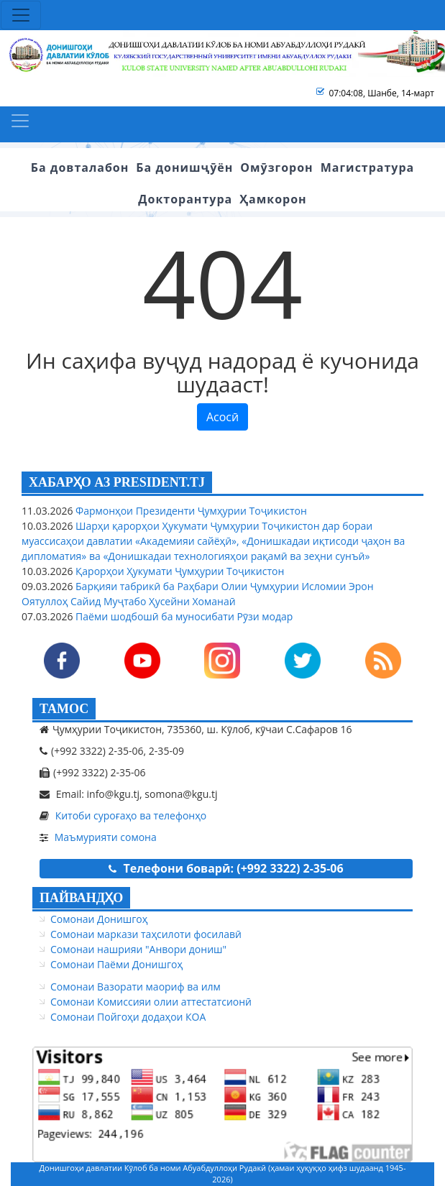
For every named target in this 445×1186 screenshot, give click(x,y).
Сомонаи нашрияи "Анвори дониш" (138, 949)
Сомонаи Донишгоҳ (98, 919)
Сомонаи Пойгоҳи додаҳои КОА (128, 1017)
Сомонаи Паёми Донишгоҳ (116, 964)
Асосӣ (222, 417)
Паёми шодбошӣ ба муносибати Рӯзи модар (183, 616)
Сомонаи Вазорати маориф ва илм (135, 986)
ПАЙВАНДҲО (81, 898)
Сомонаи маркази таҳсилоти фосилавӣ (146, 934)
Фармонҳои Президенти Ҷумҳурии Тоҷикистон (189, 511)
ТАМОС (64, 709)
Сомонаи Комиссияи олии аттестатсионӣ (151, 1001)
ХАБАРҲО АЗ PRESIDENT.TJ (117, 482)
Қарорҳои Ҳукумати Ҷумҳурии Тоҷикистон (178, 571)
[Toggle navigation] (21, 15)
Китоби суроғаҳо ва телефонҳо (131, 815)
